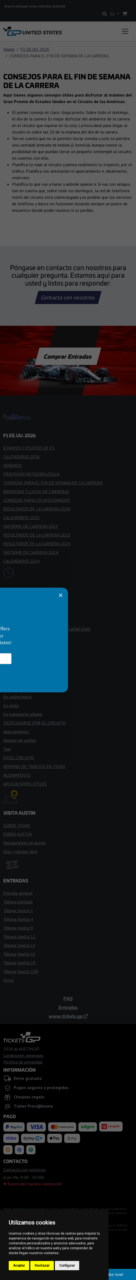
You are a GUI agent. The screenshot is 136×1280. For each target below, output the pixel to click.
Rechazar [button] (42, 1265)
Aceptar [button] (19, 1265)
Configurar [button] (67, 1265)
